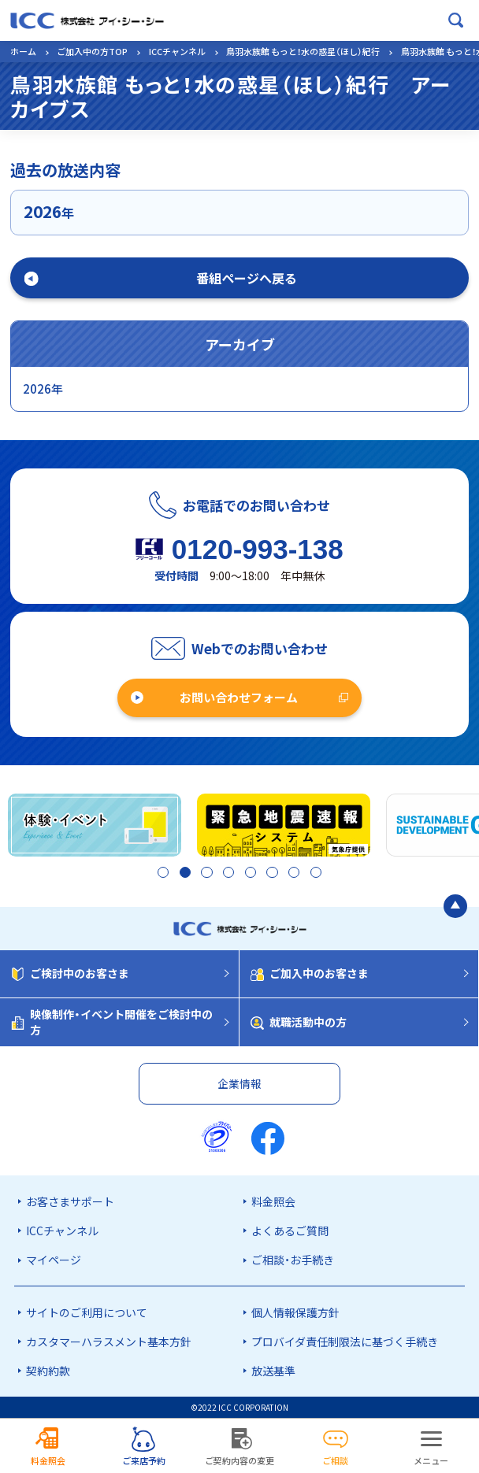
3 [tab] (203, 874)
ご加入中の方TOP (92, 51)
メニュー (431, 1460)
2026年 (43, 388)
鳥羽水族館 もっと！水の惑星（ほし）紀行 (303, 51)
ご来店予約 (143, 1460)
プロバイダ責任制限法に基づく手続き (344, 1341)
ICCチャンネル (177, 51)
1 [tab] (158, 874)
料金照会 (273, 1201)
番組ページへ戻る (246, 277)
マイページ (53, 1260)
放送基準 (273, 1371)
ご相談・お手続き (292, 1260)
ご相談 (335, 1460)
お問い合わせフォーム (239, 697)
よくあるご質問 (290, 1230)
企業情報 (239, 1083)
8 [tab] (317, 874)
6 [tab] (272, 874)
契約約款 (48, 1371)
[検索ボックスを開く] (456, 20)
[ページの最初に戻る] (455, 907)
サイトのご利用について (86, 1312)
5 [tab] (249, 874)
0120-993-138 (257, 549)
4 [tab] (226, 874)
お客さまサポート (70, 1201)
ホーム (23, 51)
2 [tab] (180, 874)
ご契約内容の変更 (239, 1460)
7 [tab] (295, 874)
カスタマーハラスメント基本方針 (108, 1341)
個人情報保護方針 (295, 1312)
